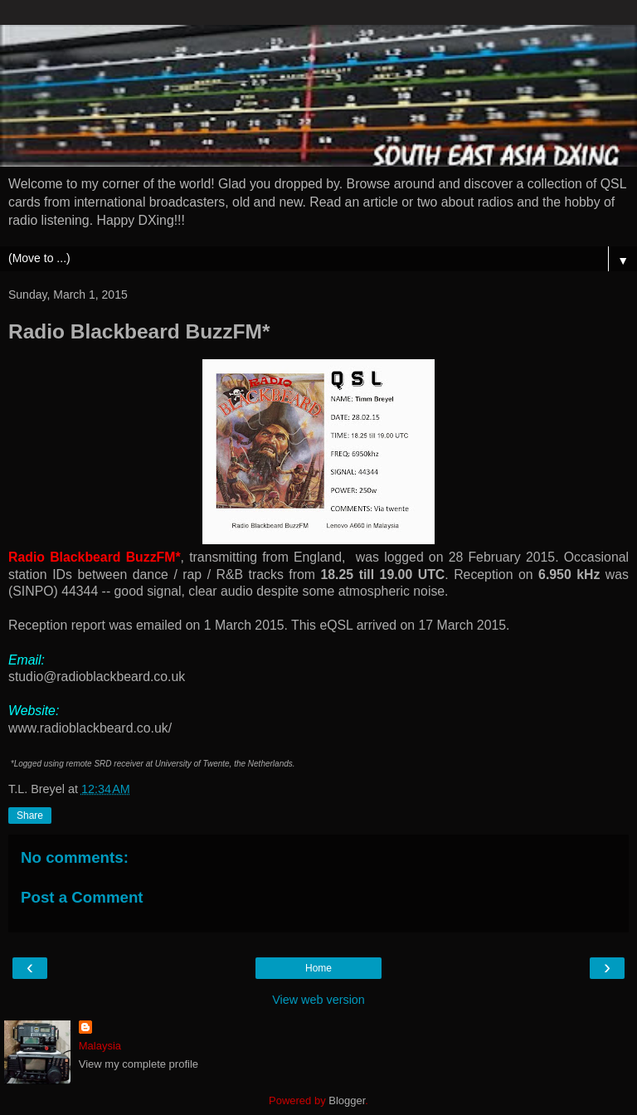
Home (318, 968)
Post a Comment (82, 897)
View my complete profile (138, 1064)
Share (30, 815)
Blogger (346, 1100)
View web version (318, 999)
